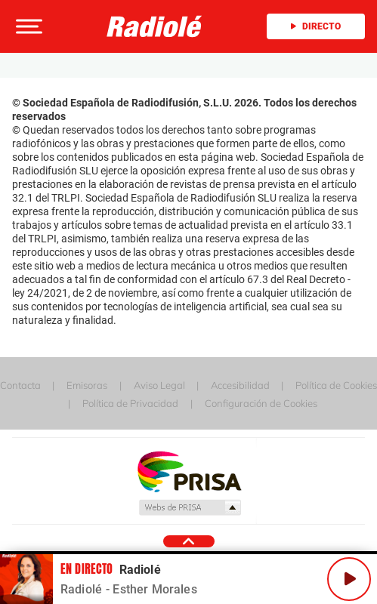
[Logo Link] (154, 27)
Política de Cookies (336, 385)
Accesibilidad (240, 385)
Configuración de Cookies (261, 403)
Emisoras (86, 385)
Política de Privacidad (130, 403)
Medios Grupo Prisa (189, 507)
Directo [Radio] (316, 26)
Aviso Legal (159, 385)
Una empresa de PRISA (188, 470)
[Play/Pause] (349, 579)
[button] (27, 26)
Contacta (20, 385)
